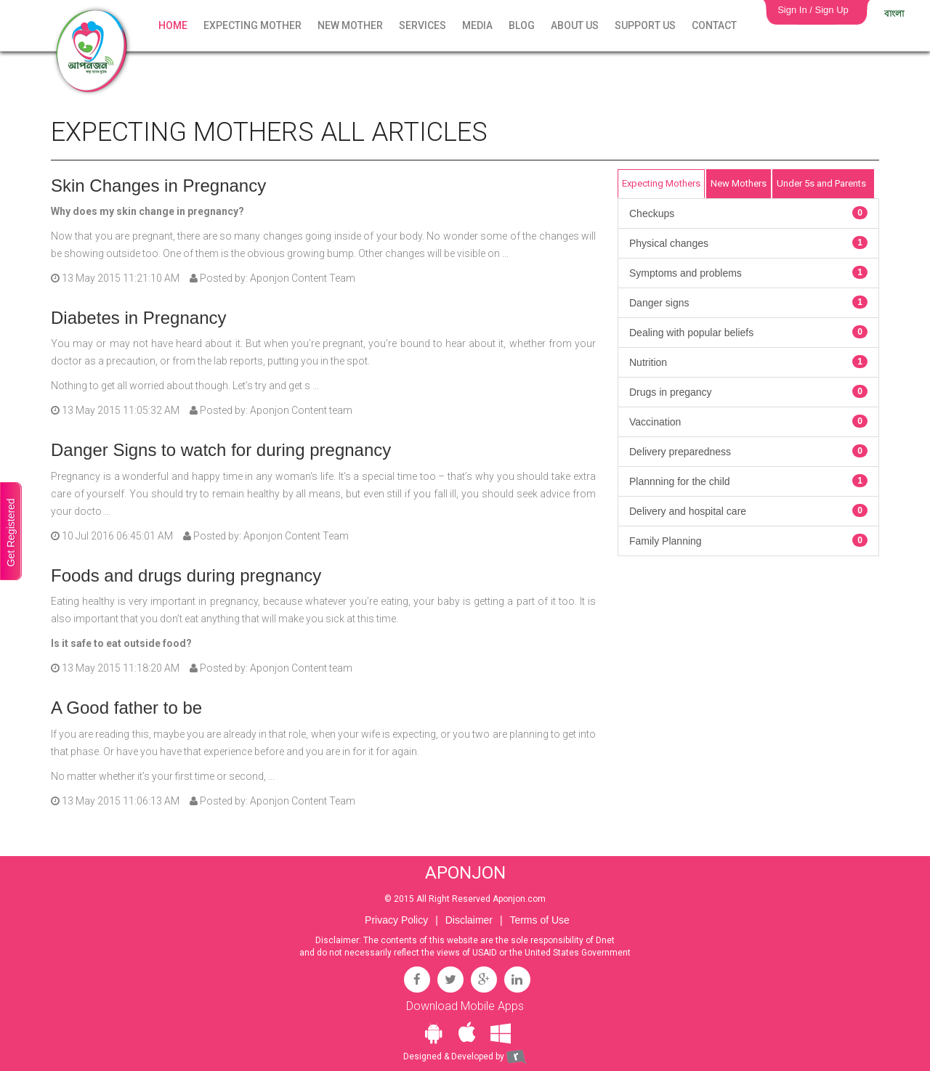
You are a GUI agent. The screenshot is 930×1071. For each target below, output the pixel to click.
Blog (522, 25)
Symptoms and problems (748, 272)
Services (422, 25)
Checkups (748, 212)
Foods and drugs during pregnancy (186, 575)
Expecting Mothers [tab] (661, 183)
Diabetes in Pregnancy (138, 317)
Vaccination (748, 421)
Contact (714, 25)
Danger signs (748, 302)
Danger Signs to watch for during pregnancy (221, 450)
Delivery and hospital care (748, 510)
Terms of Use (539, 920)
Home (172, 25)
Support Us (645, 25)
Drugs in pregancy (748, 391)
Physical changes (748, 242)
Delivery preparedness (748, 450)
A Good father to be (126, 707)
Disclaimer (469, 920)
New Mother (350, 25)
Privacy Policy (396, 920)
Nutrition (748, 361)
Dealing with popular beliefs (748, 331)
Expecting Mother (252, 25)
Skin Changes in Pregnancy (158, 185)
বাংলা (894, 14)
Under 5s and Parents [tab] (821, 183)
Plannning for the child (748, 480)
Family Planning (748, 540)
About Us (575, 25)
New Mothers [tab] (739, 183)
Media (477, 25)
